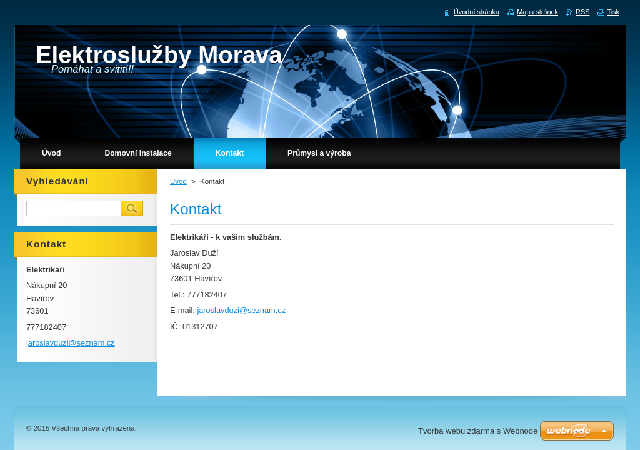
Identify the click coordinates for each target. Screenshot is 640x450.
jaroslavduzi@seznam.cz (241, 310)
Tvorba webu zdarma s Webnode (478, 431)
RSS (582, 12)
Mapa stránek (537, 12)
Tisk (613, 12)
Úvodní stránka (476, 12)
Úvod (178, 181)
